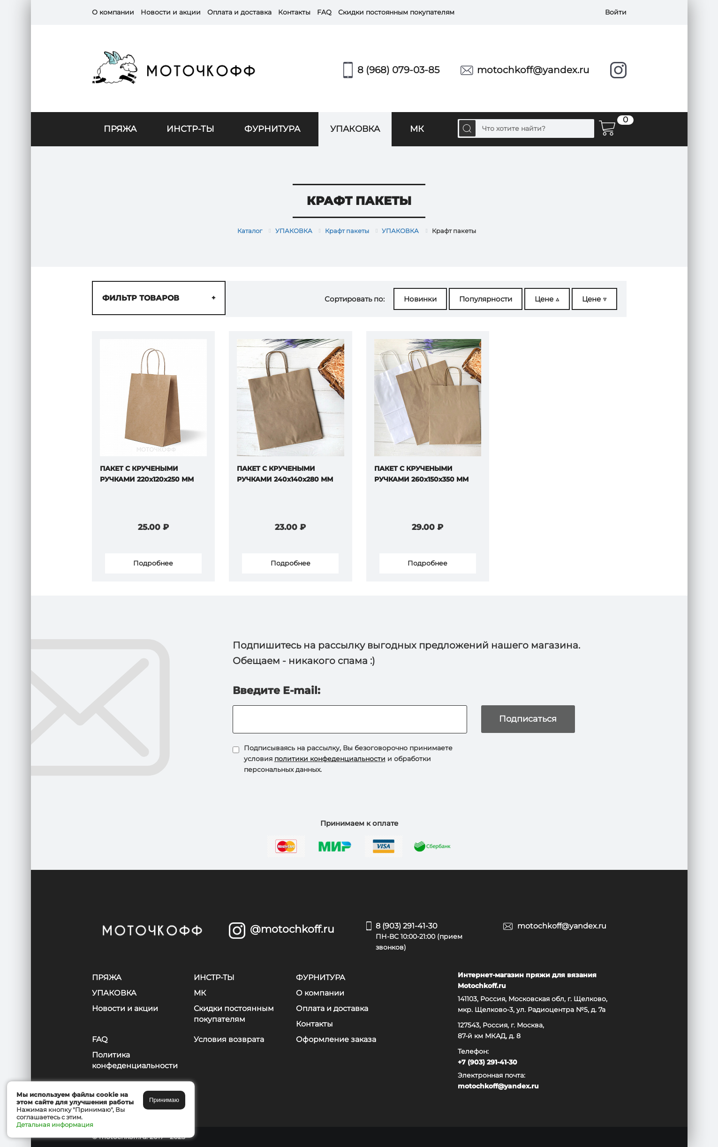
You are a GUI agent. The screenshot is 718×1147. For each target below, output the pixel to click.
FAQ (324, 12)
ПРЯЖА (120, 129)
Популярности (485, 298)
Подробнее (153, 563)
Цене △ (547, 298)
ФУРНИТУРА (272, 129)
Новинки (420, 298)
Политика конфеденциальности (135, 1060)
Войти (616, 12)
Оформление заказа (336, 1039)
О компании (113, 12)
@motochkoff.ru (292, 929)
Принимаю (164, 1099)
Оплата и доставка (239, 12)
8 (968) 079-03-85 (398, 69)
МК (417, 129)
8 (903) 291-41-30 (433, 937)
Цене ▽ (594, 298)
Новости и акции (171, 12)
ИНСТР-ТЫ (190, 129)
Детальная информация (54, 1124)
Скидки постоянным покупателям (396, 12)
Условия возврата (229, 1039)
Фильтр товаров (158, 298)
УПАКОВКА (355, 129)
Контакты (294, 12)
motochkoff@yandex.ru (533, 69)
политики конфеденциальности (329, 759)
